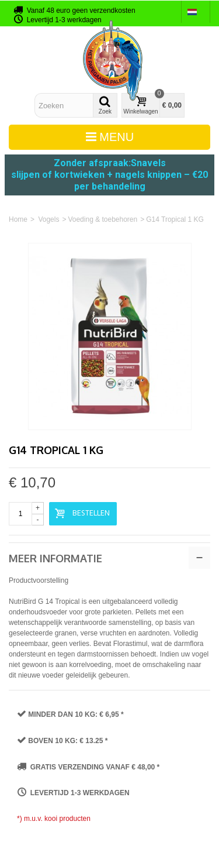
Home (18, 219)
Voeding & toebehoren (102, 219)
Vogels (48, 219)
